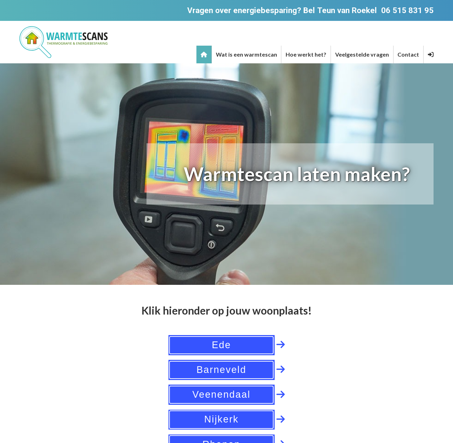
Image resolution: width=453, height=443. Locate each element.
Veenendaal (222, 394)
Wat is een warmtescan (246, 54)
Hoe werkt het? (306, 54)
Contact (408, 54)
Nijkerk (221, 419)
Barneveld (221, 369)
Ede (221, 345)
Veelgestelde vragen (362, 54)
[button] (431, 54)
